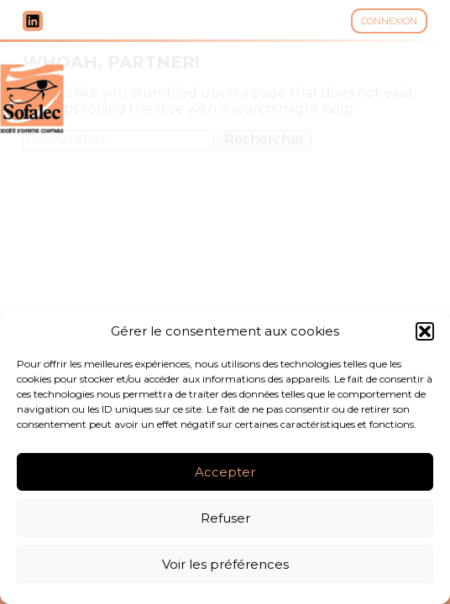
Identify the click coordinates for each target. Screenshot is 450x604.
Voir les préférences (225, 564)
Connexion (389, 21)
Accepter (225, 472)
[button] (424, 331)
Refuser (225, 518)
